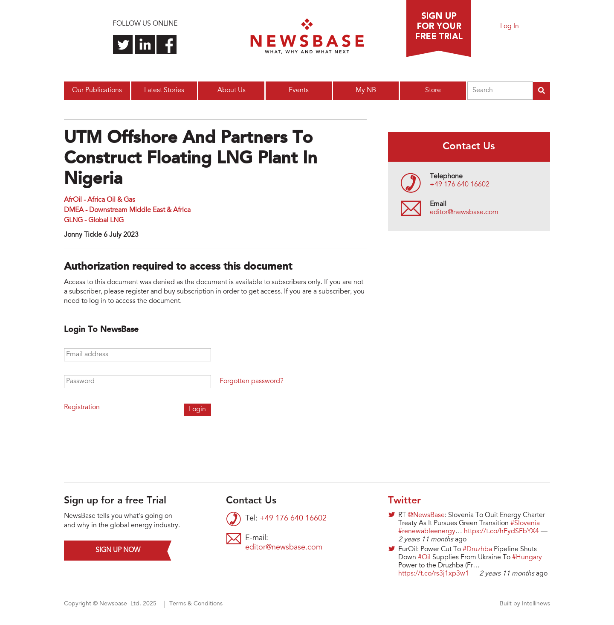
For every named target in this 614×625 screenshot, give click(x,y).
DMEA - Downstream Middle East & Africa (127, 210)
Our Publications (97, 90)
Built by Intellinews (525, 604)
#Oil (424, 557)
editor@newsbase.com (464, 212)
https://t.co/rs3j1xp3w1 (433, 573)
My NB (366, 90)
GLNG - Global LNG (94, 220)
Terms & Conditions (196, 604)
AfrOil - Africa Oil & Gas (99, 200)
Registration (82, 407)
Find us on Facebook (166, 44)
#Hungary (527, 557)
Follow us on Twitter (123, 44)
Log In (509, 26)
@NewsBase (426, 515)
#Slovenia (525, 523)
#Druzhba (477, 549)
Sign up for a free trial (438, 28)
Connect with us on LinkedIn (145, 44)
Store (433, 90)
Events (299, 90)
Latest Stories (164, 90)
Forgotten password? (252, 381)
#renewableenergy (426, 531)
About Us (231, 90)
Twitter (404, 501)
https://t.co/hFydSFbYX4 (501, 531)
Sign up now (118, 550)
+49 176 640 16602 (459, 184)
